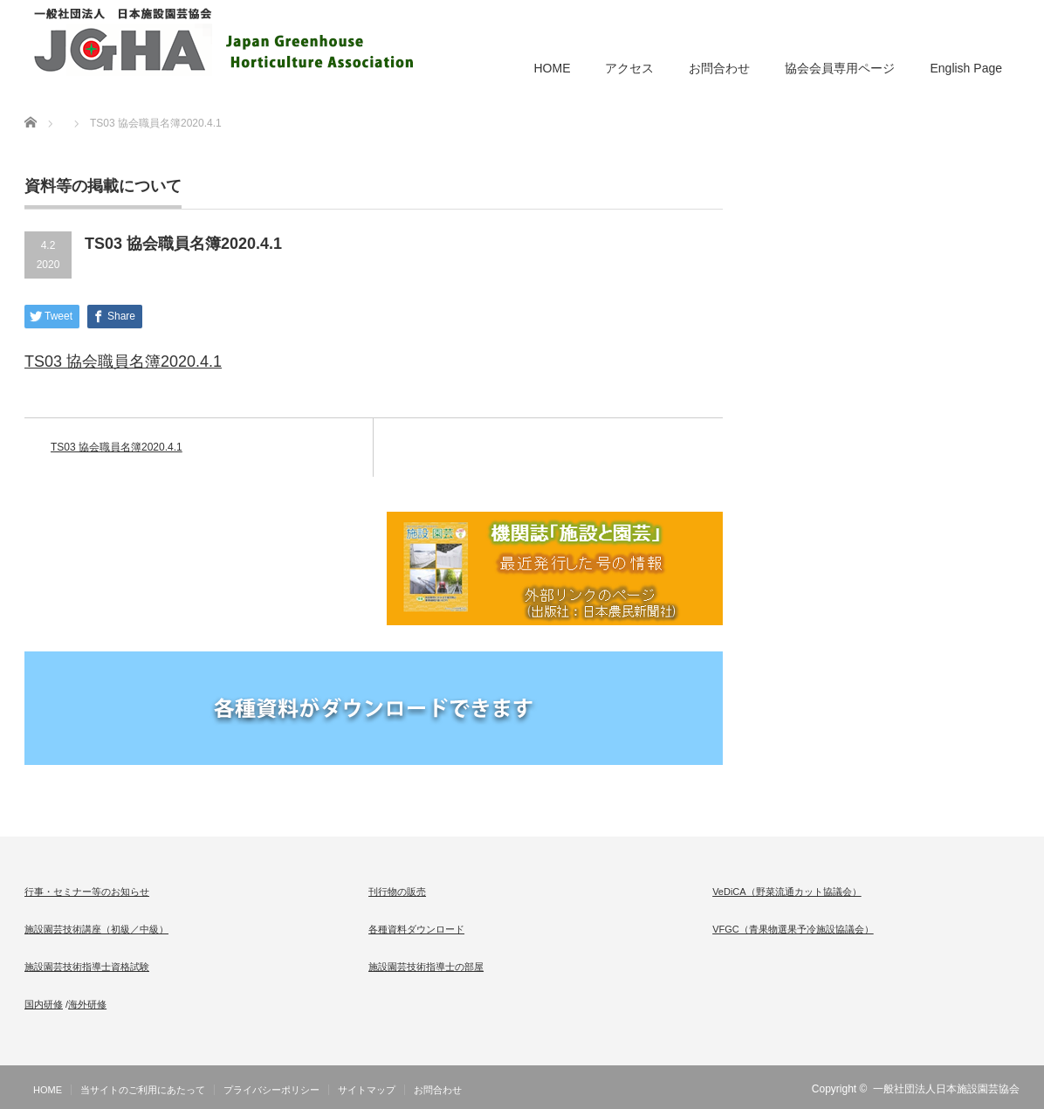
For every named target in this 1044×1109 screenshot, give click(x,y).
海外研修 (87, 1004)
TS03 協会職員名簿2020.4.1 (123, 361)
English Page (966, 68)
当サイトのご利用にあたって (142, 1090)
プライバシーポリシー (271, 1090)
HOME (551, 68)
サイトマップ (366, 1090)
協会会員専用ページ (840, 68)
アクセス (629, 68)
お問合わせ (719, 68)
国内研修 (43, 1004)
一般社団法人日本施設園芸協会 (946, 1089)
